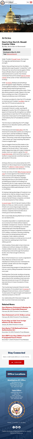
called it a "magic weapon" (17, 167)
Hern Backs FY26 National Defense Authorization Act (15, 329)
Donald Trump (16, 59)
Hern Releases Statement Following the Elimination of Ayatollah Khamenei (16, 308)
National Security (12, 54)
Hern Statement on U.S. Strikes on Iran (16, 315)
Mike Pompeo (22, 172)
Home (9, 422)
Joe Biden (21, 101)
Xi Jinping (9, 83)
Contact (16, 422)
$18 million (20, 130)
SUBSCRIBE (16, 362)
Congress (26, 289)
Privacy (23, 422)
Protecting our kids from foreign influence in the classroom (14, 321)
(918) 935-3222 (19, 397)
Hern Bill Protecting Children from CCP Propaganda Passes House (16, 336)
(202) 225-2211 (19, 385)
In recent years (6, 203)
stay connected (16, 352)
